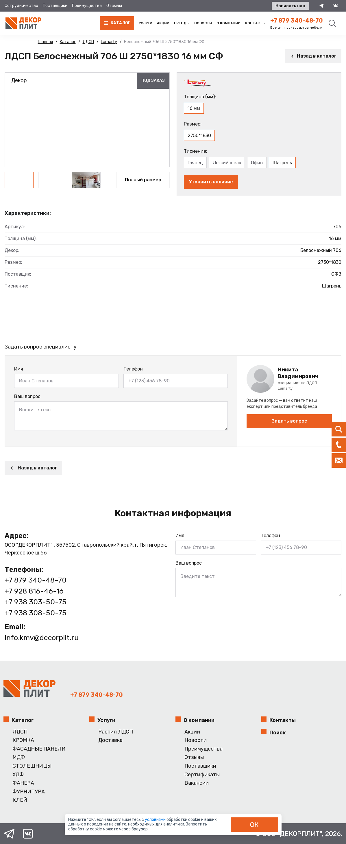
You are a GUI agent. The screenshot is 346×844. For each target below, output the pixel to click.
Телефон (133, 369)
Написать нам (290, 5)
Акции (163, 23)
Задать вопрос (289, 421)
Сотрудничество (21, 5)
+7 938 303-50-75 (35, 602)
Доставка (110, 740)
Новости (203, 23)
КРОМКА (23, 740)
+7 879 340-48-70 (296, 20)
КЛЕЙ (19, 800)
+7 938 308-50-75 (35, 613)
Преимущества (87, 5)
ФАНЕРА (23, 783)
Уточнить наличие (211, 182)
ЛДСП (19, 732)
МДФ (18, 757)
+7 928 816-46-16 (34, 591)
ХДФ (18, 775)
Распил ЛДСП (115, 732)
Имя (18, 369)
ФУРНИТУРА (28, 792)
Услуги (145, 23)
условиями (155, 819)
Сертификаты (202, 775)
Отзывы (114, 5)
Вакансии (196, 783)
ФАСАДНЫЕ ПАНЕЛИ (39, 749)
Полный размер (143, 180)
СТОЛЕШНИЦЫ (31, 766)
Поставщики (55, 5)
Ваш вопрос (27, 396)
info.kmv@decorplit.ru (42, 637)
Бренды (182, 23)
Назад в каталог (313, 56)
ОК (254, 825)
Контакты (255, 23)
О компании (228, 23)
